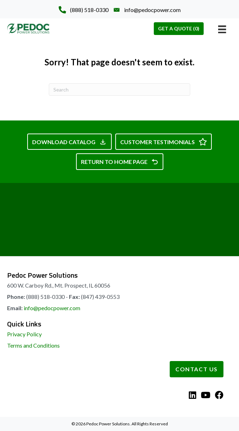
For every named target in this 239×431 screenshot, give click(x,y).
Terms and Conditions (33, 345)
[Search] (119, 89)
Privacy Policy (24, 334)
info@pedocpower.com (52, 308)
